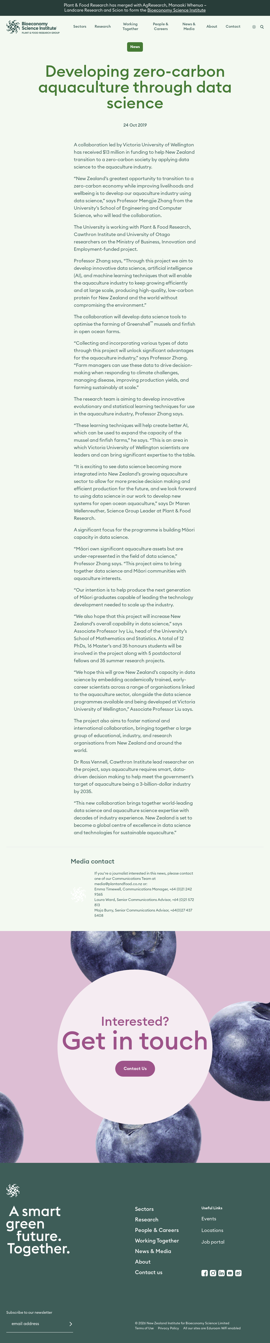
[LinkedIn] (221, 1273)
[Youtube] (230, 1273)
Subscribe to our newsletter (29, 1313)
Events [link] (208, 1218)
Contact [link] (233, 26)
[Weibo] (238, 1273)
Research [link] (103, 26)
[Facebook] (204, 1273)
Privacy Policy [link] (168, 1328)
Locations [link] (212, 1230)
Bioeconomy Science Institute (176, 10)
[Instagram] (213, 1273)
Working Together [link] (130, 26)
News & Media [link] (189, 26)
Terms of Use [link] (144, 1328)
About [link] (211, 26)
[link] (135, 1069)
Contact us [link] (148, 1272)
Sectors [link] (79, 26)
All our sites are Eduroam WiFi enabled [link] (212, 1328)
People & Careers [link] (160, 26)
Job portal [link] (212, 1242)
